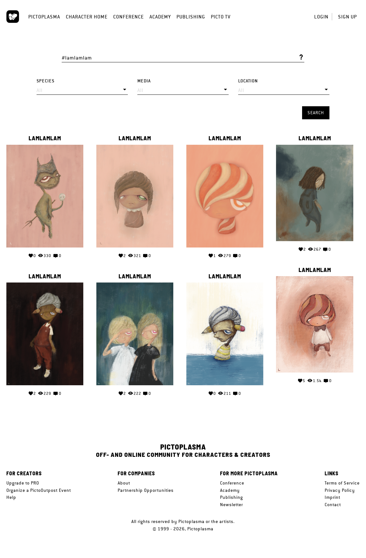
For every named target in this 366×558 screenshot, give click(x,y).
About (124, 483)
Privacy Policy (340, 490)
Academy (160, 16)
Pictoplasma (44, 16)
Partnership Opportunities (146, 490)
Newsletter (231, 504)
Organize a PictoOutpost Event (38, 490)
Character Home (86, 16)
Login (321, 16)
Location (248, 81)
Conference (128, 16)
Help (11, 497)
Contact (333, 504)
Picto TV (221, 16)
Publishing (190, 16)
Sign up (347, 16)
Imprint (332, 497)
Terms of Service (342, 483)
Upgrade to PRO (22, 483)
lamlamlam (45, 138)
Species (45, 81)
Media (144, 81)
